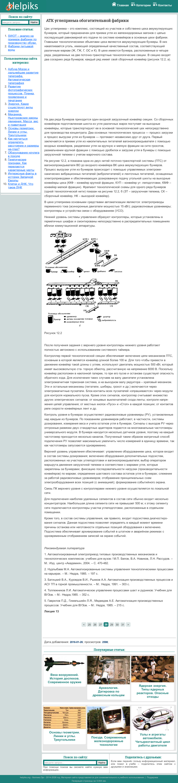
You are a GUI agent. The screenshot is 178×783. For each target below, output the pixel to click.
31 (122, 624)
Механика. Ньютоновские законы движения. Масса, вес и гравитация (23, 119)
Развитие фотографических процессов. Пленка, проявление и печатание (21, 93)
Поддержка (152, 777)
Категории (143, 5)
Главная (123, 5)
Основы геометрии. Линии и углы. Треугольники (21, 132)
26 (95, 624)
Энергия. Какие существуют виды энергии (20, 107)
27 (100, 624)
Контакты (165, 5)
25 (89, 624)
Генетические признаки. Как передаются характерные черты (21, 165)
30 (117, 624)
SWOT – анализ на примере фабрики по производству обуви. (22, 39)
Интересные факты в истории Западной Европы (22, 177)
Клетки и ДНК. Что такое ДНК (20, 185)
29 (111, 624)
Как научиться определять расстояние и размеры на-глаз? (23, 144)
